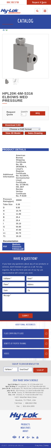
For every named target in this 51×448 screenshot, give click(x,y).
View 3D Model (12, 133)
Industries (26, 427)
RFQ (38, 113)
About (25, 431)
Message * (25, 303)
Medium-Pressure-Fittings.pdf (18, 246)
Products (25, 424)
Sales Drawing (35, 133)
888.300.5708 (13, 2)
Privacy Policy (39, 445)
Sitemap (46, 445)
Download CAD (13, 125)
